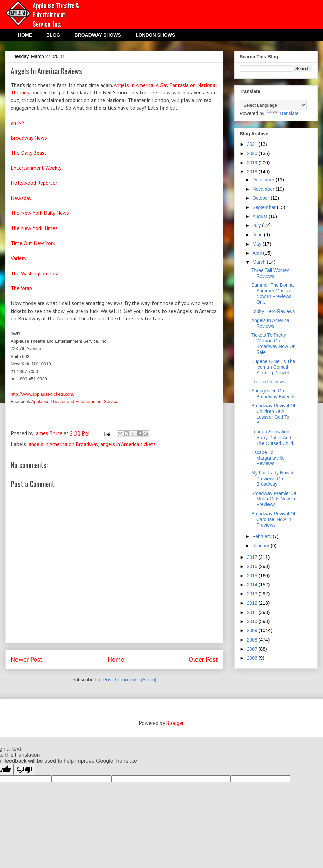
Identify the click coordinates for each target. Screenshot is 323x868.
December (263, 179)
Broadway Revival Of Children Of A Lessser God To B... (273, 414)
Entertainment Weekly (36, 167)
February (262, 536)
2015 (253, 575)
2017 (253, 557)
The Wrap (21, 288)
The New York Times (34, 227)
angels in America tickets (128, 444)
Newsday (21, 198)
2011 (253, 612)
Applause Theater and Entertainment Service (74, 401)
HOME (25, 35)
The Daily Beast (29, 152)
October (261, 198)
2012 (253, 603)
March (259, 262)
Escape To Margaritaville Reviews (267, 458)
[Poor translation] (24, 769)
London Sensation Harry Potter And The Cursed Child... (274, 437)
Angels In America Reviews (270, 323)
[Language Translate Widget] (273, 105)
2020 (253, 153)
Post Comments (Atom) (129, 679)
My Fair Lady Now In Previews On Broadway (272, 478)
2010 (253, 621)
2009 (253, 630)
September (264, 207)
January (261, 545)
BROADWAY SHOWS (97, 35)
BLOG (53, 35)
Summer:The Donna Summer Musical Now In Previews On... (272, 293)
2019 (253, 162)
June (258, 234)
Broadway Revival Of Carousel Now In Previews (273, 519)
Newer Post (27, 659)
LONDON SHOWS (155, 35)
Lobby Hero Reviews (273, 311)
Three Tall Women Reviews (270, 273)
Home (116, 659)
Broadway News (29, 137)
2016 (253, 566)
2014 (253, 584)
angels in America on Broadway (63, 444)
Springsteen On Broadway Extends (273, 393)
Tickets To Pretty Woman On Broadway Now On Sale (273, 343)
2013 (253, 593)
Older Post (203, 659)
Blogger (174, 722)
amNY (18, 122)
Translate (282, 113)
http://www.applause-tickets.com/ (42, 394)
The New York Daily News (40, 212)
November (263, 189)
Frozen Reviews (268, 381)
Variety (18, 258)
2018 (253, 171)
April (257, 253)
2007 (253, 649)
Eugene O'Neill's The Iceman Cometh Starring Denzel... (273, 367)
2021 (253, 144)
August (260, 216)
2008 (253, 640)
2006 (253, 658)
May (257, 244)
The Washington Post (35, 273)
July (257, 225)
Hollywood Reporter (34, 182)
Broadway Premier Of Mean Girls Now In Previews (273, 499)
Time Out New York (34, 243)
